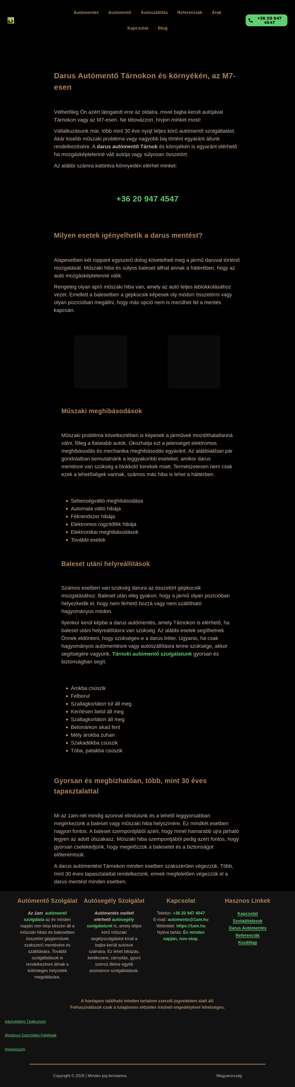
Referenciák (189, 12)
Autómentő (119, 12)
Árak (216, 12)
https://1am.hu (190, 926)
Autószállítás (154, 12)
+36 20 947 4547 (189, 913)
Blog (162, 28)
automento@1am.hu (188, 919)
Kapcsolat (138, 28)
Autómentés (86, 12)
